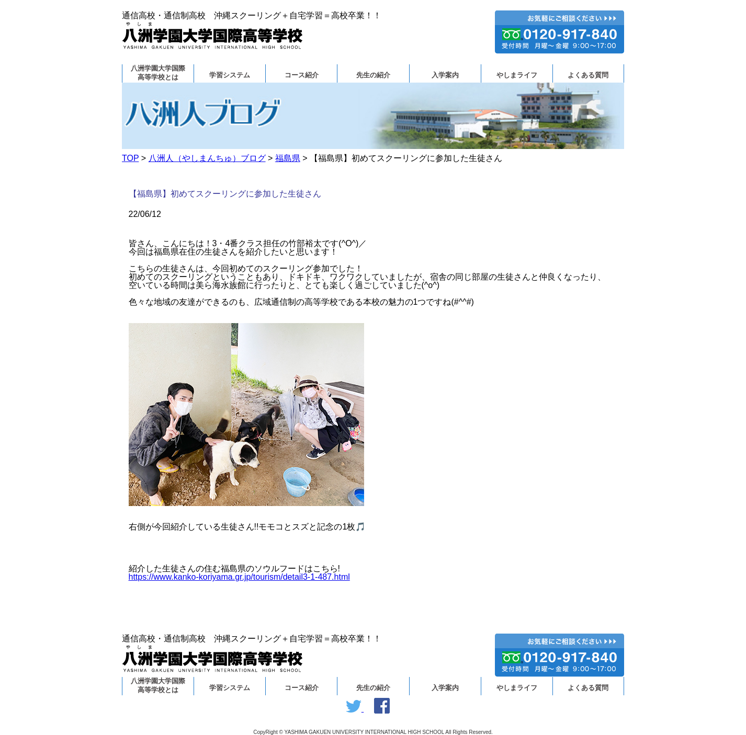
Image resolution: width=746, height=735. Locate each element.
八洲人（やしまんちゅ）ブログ (207, 158)
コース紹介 (302, 75)
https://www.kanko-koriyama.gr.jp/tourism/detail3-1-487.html (239, 576)
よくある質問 (588, 75)
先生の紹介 (373, 75)
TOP (130, 158)
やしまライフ (516, 75)
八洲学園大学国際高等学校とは (158, 73)
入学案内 (445, 75)
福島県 (287, 158)
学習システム (229, 75)
